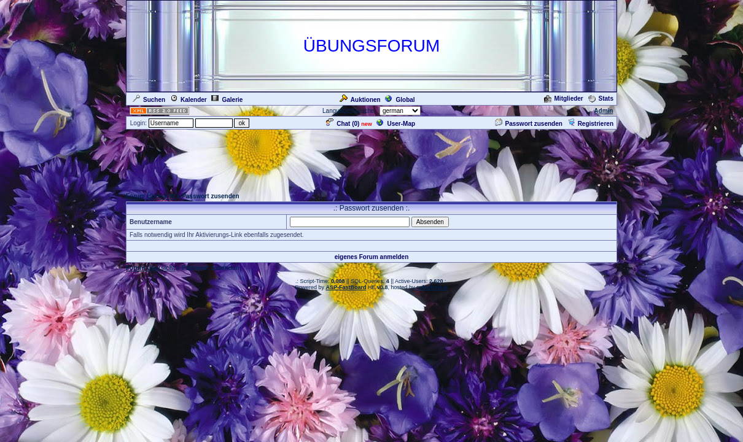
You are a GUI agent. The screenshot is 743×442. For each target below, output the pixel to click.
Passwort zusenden (528, 123)
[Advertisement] (371, 158)
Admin (603, 110)
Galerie (227, 99)
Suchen (149, 99)
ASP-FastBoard (345, 287)
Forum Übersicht (150, 196)
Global (399, 99)
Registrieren (590, 123)
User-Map (395, 123)
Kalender (188, 99)
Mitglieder (563, 98)
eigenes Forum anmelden (372, 257)
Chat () (342, 123)
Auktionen (360, 99)
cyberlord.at (432, 287)
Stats (600, 98)
